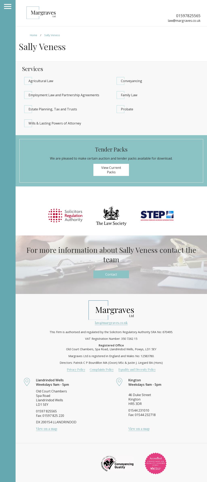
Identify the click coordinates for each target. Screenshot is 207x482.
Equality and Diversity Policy (137, 369)
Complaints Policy (102, 369)
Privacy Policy (76, 369)
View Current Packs (111, 169)
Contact (111, 274)
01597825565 (188, 15)
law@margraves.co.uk (184, 20)
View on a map (46, 429)
